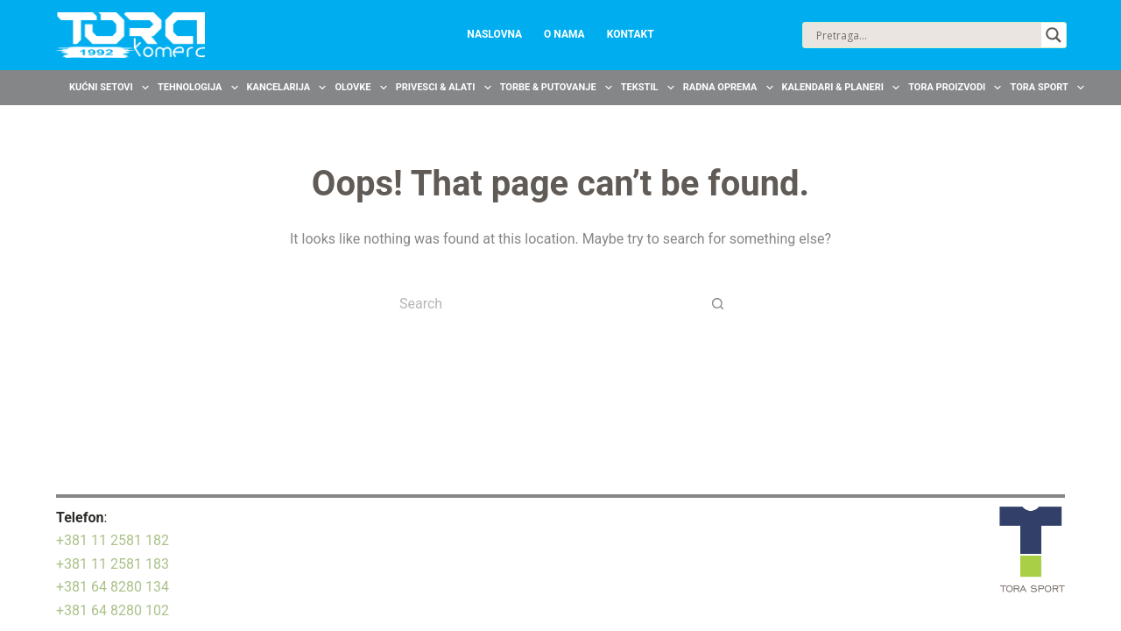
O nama (564, 34)
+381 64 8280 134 (112, 586)
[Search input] (926, 35)
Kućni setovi (111, 87)
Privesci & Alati (446, 87)
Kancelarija (289, 87)
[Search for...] (543, 303)
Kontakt (630, 34)
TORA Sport (1049, 87)
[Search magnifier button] (1053, 35)
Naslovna (494, 34)
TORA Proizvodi (956, 87)
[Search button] (718, 303)
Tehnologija (200, 87)
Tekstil (650, 87)
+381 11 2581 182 (112, 540)
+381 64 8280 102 (112, 610)
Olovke (363, 87)
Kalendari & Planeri (843, 87)
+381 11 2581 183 (112, 564)
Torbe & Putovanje (558, 87)
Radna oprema (730, 87)
